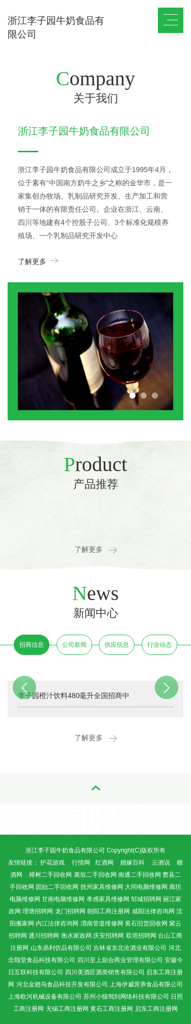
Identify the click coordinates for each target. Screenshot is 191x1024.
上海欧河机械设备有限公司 (44, 996)
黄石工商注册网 (111, 1008)
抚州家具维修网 (101, 886)
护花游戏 (52, 862)
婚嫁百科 (132, 862)
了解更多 (38, 261)
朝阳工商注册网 (108, 911)
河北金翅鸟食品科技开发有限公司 (62, 984)
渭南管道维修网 (101, 923)
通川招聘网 (44, 935)
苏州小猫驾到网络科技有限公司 (126, 996)
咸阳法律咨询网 (153, 911)
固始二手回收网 (57, 886)
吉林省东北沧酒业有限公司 (130, 947)
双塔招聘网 (141, 935)
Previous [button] (32, 292)
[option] (95, 351)
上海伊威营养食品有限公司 (146, 984)
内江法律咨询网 (57, 923)
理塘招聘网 (37, 911)
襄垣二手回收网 (95, 874)
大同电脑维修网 (146, 886)
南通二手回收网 (139, 874)
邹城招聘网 (146, 899)
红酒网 (104, 862)
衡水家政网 (76, 935)
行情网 (81, 862)
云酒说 (161, 862)
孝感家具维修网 (108, 899)
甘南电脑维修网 (63, 899)
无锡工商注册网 (67, 1008)
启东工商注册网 (156, 1008)
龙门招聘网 (70, 911)
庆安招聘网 (108, 935)
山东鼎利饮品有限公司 (61, 947)
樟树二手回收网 (50, 874)
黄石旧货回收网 (146, 923)
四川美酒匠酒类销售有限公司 (105, 972)
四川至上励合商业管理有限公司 (120, 960)
